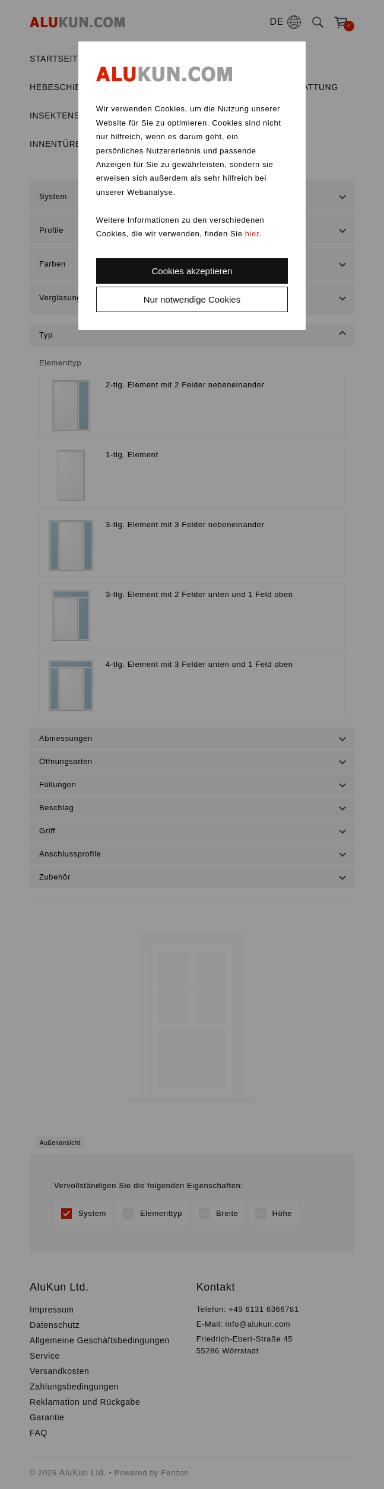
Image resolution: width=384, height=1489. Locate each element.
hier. (253, 233)
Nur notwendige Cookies (192, 299)
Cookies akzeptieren (192, 271)
